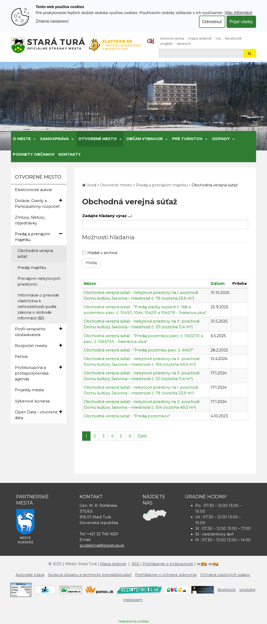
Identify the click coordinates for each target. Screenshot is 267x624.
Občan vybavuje (144, 138)
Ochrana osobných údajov (225, 574)
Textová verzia (172, 38)
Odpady (221, 138)
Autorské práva (30, 574)
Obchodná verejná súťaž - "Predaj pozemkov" (127, 416)
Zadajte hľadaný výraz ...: (107, 215)
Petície (21, 356)
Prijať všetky (241, 21)
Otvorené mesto (97, 138)
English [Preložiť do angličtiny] (166, 43)
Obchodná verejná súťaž (35, 253)
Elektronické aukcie (33, 189)
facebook (233, 38)
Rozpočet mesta (38, 345)
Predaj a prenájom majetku (38, 236)
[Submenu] (34, 139)
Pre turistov (187, 138)
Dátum (218, 283)
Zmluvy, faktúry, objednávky (30, 220)
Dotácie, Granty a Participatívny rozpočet (38, 203)
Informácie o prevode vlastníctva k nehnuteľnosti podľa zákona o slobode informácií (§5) (38, 306)
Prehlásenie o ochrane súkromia (166, 574)
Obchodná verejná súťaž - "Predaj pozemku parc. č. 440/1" (138, 350)
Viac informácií (238, 12)
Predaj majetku (31, 267)
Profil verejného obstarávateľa (38, 331)
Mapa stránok (200, 38)
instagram (132, 599)
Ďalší (142, 436)
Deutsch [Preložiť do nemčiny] (184, 43)
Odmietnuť (212, 21)
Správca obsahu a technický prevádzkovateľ (89, 574)
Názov (90, 283)
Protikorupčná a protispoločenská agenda (38, 373)
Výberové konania (32, 401)
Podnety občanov (34, 154)
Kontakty (69, 154)
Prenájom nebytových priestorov (38, 281)
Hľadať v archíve (100, 252)
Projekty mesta (29, 390)
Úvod (91, 185)
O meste (22, 138)
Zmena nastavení (52, 21)
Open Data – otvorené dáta (38, 414)
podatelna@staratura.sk (102, 545)
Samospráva (54, 138)
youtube (247, 589)
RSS (218, 38)
